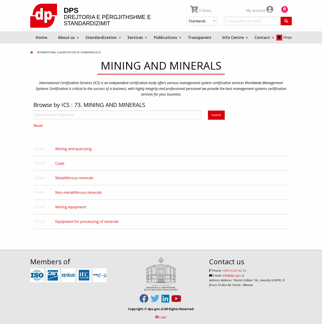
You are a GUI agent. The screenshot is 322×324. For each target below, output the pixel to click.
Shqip (284, 37)
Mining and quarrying (73, 148)
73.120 (39, 221)
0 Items (200, 10)
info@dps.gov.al (233, 275)
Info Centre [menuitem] (233, 37)
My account (259, 10)
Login (163, 317)
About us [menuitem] (66, 37)
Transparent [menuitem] (199, 37)
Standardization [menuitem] (101, 37)
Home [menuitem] (41, 37)
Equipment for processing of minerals (87, 221)
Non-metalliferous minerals (78, 192)
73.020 (39, 148)
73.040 (39, 163)
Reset (38, 125)
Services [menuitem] (135, 37)
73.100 (39, 207)
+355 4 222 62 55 (234, 271)
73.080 (39, 192)
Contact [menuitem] (262, 37)
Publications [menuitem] (165, 37)
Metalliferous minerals (74, 177)
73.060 (39, 177)
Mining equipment (70, 207)
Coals (59, 163)
